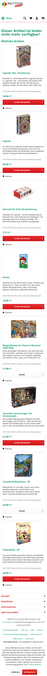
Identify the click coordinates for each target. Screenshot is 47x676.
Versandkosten (7, 622)
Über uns (24, 630)
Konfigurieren (30, 672)
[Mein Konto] (36, 18)
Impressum (29, 638)
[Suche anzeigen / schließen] (24, 18)
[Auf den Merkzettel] (7, 108)
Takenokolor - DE (11, 550)
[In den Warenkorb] (23, 102)
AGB (32, 630)
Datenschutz (18, 638)
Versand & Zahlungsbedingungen (15, 634)
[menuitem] (6, 18)
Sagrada (7, 141)
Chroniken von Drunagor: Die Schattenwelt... (17, 414)
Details (31, 374)
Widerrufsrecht (36, 634)
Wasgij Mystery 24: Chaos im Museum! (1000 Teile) (22, 346)
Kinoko (6, 277)
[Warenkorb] (42, 18)
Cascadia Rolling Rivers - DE (16, 481)
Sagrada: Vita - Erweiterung (16, 73)
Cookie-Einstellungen (10, 630)
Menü (7, 18)
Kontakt (40, 630)
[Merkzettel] (30, 18)
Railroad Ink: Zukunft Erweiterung (20, 209)
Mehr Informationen (32, 664)
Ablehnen (15, 672)
